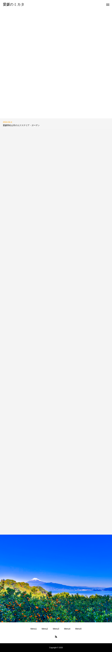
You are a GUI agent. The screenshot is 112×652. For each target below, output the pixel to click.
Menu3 (56, 629)
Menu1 (33, 629)
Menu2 (45, 629)
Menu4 (67, 629)
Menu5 (78, 629)
